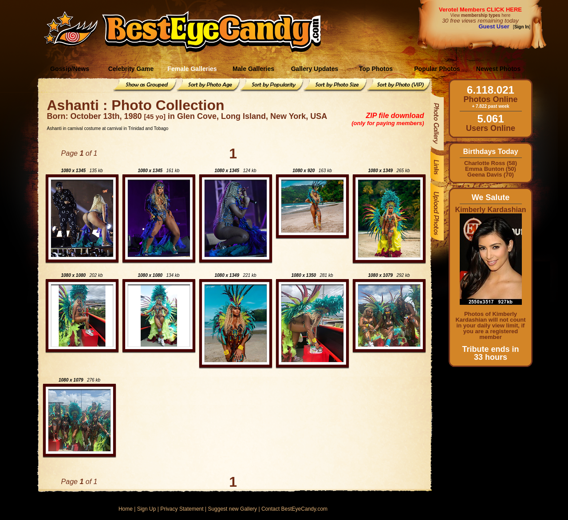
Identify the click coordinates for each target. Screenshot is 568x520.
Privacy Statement (181, 509)
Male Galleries (253, 68)
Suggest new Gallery (232, 509)
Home (125, 509)
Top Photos (376, 68)
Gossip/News (69, 68)
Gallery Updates (315, 68)
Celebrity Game (131, 68)
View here (480, 15)
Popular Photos (437, 68)
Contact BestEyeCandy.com (294, 509)
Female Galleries (192, 68)
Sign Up (146, 509)
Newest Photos (498, 68)
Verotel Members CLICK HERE (480, 9)
